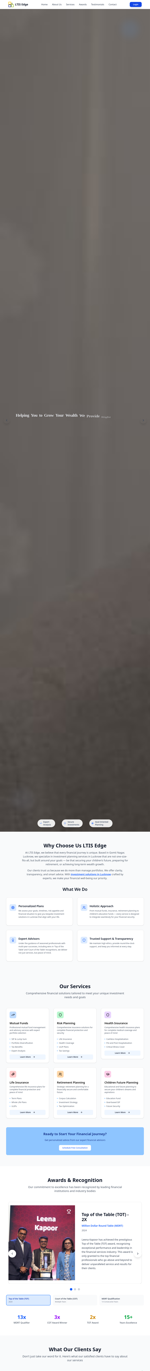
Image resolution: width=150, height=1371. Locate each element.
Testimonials (97, 4)
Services (70, 4)
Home (44, 4)
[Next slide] (143, 420)
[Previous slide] (6, 420)
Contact (113, 4)
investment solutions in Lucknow (91, 875)
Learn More (27, 1064)
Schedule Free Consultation (75, 1155)
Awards (83, 4)
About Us (57, 4)
